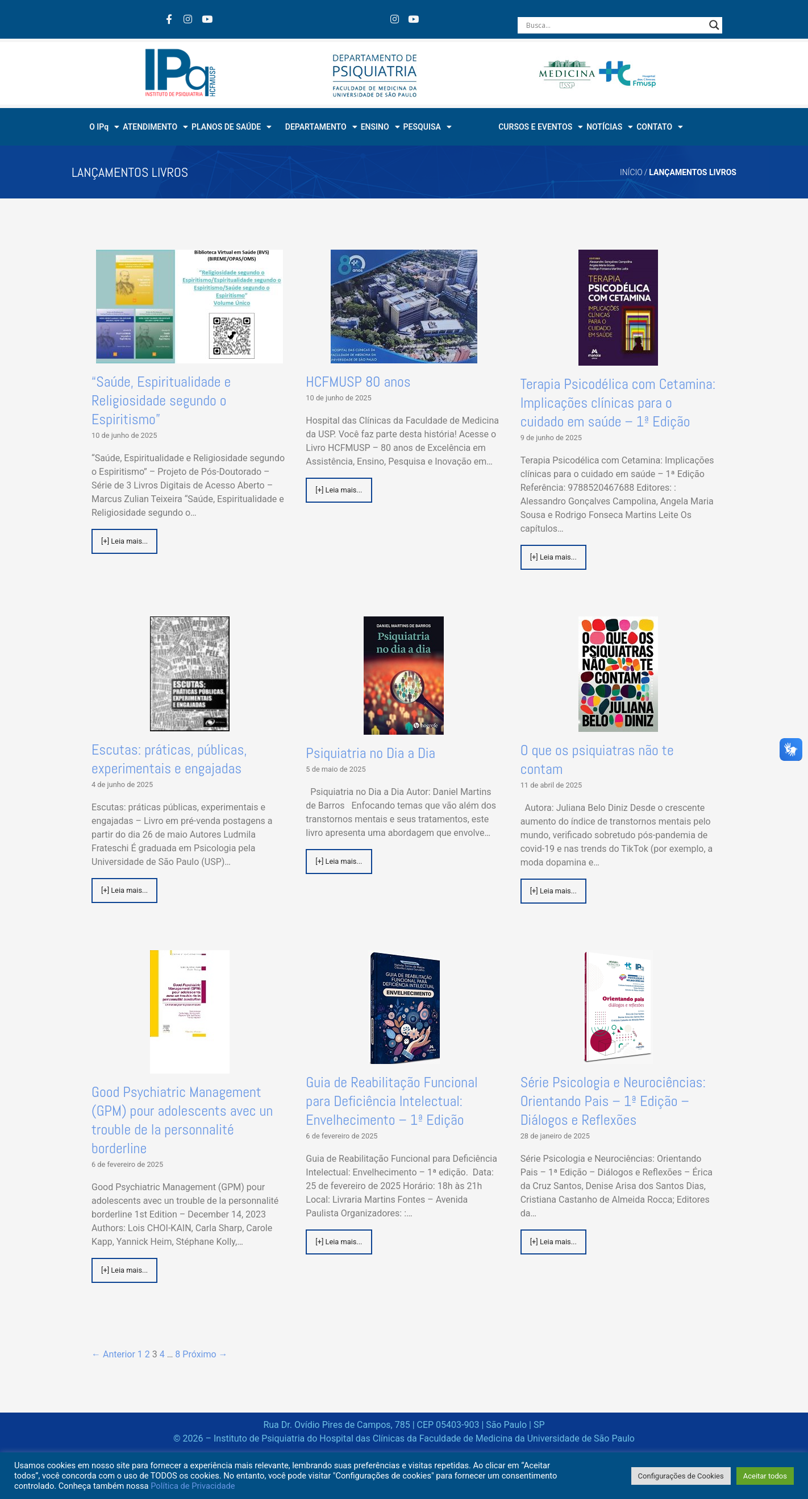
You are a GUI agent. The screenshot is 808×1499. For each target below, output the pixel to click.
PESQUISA (427, 126)
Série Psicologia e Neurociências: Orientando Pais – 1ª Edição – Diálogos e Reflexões (613, 1101)
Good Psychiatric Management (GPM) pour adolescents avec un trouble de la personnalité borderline (182, 1120)
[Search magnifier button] (714, 25)
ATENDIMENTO (155, 126)
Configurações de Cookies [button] (681, 1476)
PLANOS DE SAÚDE (231, 126)
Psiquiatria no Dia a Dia (370, 753)
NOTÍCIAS (609, 126)
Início (631, 172)
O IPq (104, 126)
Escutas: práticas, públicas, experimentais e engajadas (169, 759)
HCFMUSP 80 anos (358, 381)
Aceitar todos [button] (765, 1476)
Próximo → (204, 1354)
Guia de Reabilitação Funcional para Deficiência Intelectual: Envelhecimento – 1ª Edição (391, 1101)
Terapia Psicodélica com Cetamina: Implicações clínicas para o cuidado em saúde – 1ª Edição (618, 403)
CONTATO (659, 126)
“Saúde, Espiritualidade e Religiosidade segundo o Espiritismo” (161, 400)
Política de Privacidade (193, 1486)
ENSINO (380, 126)
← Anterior (113, 1354)
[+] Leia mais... (124, 541)
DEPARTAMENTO (321, 126)
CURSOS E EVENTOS (540, 126)
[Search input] (614, 25)
